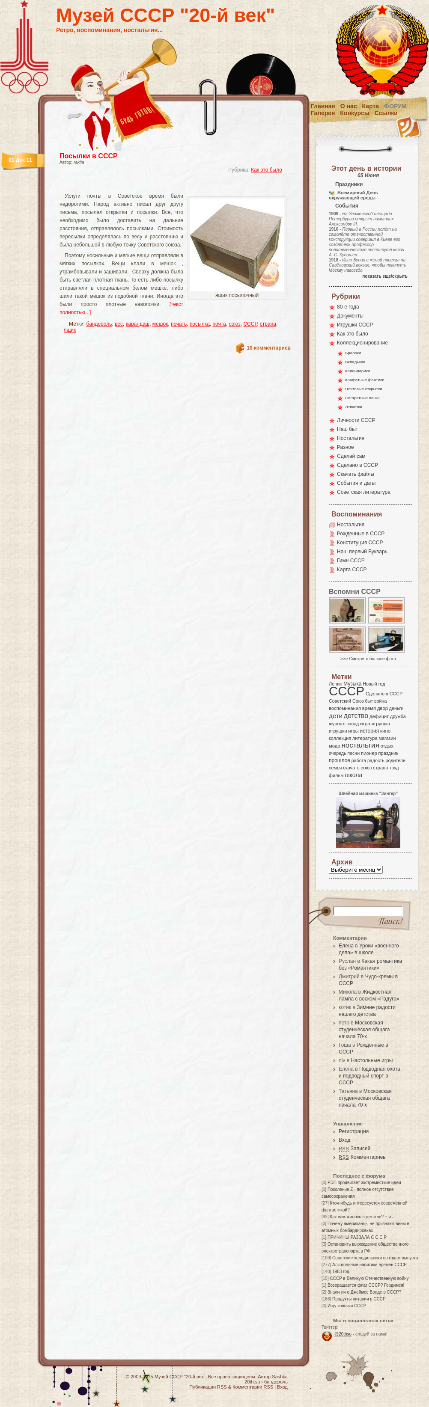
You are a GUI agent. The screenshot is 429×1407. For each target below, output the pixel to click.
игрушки (338, 730)
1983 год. (341, 1271)
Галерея (323, 113)
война (380, 701)
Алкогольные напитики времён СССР (369, 1264)
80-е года (348, 307)
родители (395, 760)
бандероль (99, 324)
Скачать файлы (355, 474)
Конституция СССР (360, 543)
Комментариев (362, 1157)
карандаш (137, 324)
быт (369, 701)
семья (335, 767)
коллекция (340, 738)
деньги (396, 708)
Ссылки (386, 113)
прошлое (339, 760)
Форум (395, 106)
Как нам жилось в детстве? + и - (361, 1216)
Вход (344, 1140)
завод (353, 723)
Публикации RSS (207, 1386)
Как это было (266, 170)
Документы (350, 316)
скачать (351, 767)
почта (219, 324)
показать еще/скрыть (385, 276)
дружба (398, 716)
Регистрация (354, 1131)
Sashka (280, 1376)
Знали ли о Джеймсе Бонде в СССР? (365, 1292)
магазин (387, 738)
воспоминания (345, 708)
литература (365, 738)
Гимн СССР (351, 561)
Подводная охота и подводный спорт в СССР (369, 1076)
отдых (387, 745)
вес (119, 324)
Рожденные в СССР (360, 534)
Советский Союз (346, 701)
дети (336, 715)
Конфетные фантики (364, 379)
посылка (200, 324)
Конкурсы (354, 113)
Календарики (357, 370)
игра (365, 723)
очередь (337, 753)
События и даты (356, 483)
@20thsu (343, 1334)
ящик (70, 330)
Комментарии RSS (252, 1386)
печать (179, 324)
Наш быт (347, 429)
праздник (388, 753)
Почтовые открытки (363, 388)
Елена (346, 946)
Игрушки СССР (355, 325)
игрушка (381, 723)
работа (359, 760)
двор (382, 708)
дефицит (379, 716)
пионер (369, 753)
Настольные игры (372, 1060)
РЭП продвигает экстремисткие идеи (364, 1182)
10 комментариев (269, 348)
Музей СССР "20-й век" (165, 15)
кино (385, 730)
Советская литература (363, 492)
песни (353, 753)
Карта (370, 106)
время (369, 708)
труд (394, 767)
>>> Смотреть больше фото (368, 658)
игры (353, 730)
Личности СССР (356, 420)
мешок (160, 324)
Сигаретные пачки (362, 397)
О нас (348, 106)
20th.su (252, 1381)
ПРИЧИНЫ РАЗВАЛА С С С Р (357, 1237)
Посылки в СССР (89, 156)
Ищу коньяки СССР (347, 1305)
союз (234, 324)
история (369, 731)
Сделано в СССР (357, 465)
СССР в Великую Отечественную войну (369, 1278)
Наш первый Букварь (362, 552)
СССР (250, 324)
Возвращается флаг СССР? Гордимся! (366, 1285)
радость (375, 760)
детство (356, 715)
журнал (337, 723)
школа (353, 775)
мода (334, 745)
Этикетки (353, 406)
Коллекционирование (362, 343)
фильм (336, 775)
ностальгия (360, 745)
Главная (323, 106)
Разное (345, 447)
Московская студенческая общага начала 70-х (364, 1029)
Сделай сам (351, 456)
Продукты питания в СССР (359, 1299)
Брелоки (353, 352)
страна (268, 324)
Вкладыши (355, 361)
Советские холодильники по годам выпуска (375, 1258)
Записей (354, 1149)
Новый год (374, 683)
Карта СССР (351, 570)
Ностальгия (350, 438)
